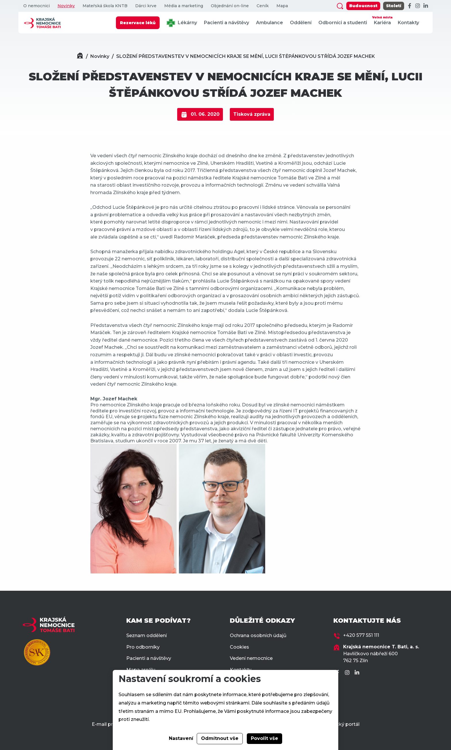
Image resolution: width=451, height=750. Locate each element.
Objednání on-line (230, 5)
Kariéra (382, 20)
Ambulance (269, 22)
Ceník (263, 5)
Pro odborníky (143, 647)
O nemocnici (36, 5)
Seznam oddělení (146, 635)
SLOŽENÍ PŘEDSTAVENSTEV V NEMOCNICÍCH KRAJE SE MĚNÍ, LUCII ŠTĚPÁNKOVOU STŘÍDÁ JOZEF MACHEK (245, 56)
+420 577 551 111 (361, 635)
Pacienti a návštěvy (226, 22)
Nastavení (181, 738)
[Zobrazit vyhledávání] (340, 6)
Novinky (66, 5)
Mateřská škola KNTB (105, 5)
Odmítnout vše (219, 738)
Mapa (282, 5)
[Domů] (80, 56)
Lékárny (182, 23)
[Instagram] (417, 6)
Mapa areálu (140, 670)
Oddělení (301, 22)
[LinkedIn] (425, 6)
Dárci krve (145, 5)
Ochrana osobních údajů (258, 635)
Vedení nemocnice (251, 658)
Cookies (239, 647)
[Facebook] (409, 6)
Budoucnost (363, 5)
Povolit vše (264, 738)
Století (393, 5)
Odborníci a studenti (342, 22)
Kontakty (408, 22)
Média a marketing (183, 5)
